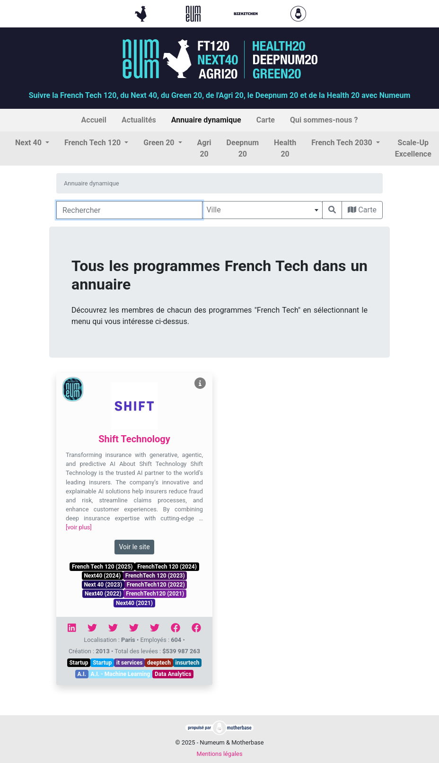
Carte (362, 209)
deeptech (159, 662)
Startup (78, 662)
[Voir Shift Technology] (200, 383)
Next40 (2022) (103, 593)
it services (129, 662)
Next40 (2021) (134, 603)
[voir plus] (79, 527)
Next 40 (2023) (103, 584)
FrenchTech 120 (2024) (167, 566)
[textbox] (262, 210)
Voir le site (134, 547)
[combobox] (262, 210)
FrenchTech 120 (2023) (155, 575)
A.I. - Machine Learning (120, 674)
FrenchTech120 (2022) (156, 584)
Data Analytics (173, 674)
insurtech (188, 662)
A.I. (81, 674)
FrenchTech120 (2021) (155, 593)
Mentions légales (219, 753)
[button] (32, 142)
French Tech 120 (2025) (102, 566)
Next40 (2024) (102, 575)
